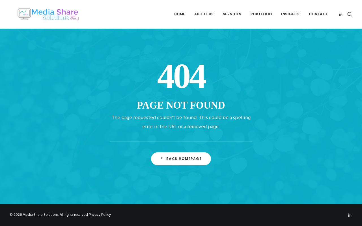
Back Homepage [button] (181, 158)
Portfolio (261, 14)
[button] (341, 14)
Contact (318, 14)
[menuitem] (179, 14)
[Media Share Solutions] (42, 14)
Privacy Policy (100, 215)
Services (232, 14)
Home (179, 14)
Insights (290, 14)
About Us (204, 14)
